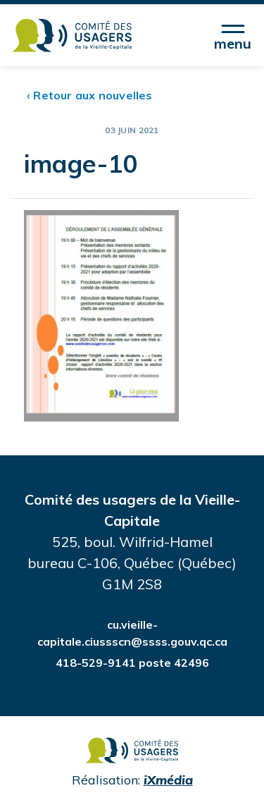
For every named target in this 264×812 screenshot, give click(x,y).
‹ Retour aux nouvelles (90, 95)
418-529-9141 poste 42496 (132, 663)
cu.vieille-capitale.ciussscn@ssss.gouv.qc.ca (132, 632)
